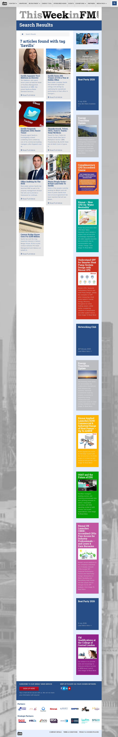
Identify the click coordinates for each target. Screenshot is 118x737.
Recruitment (34, 3)
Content (13, 3)
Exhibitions (81, 3)
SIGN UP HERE (29, 688)
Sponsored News (60, 3)
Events (71, 3)
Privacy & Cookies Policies (89, 732)
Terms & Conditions (70, 732)
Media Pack (101, 3)
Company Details (55, 732)
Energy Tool (47, 3)
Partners (91, 3)
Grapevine (23, 3)
